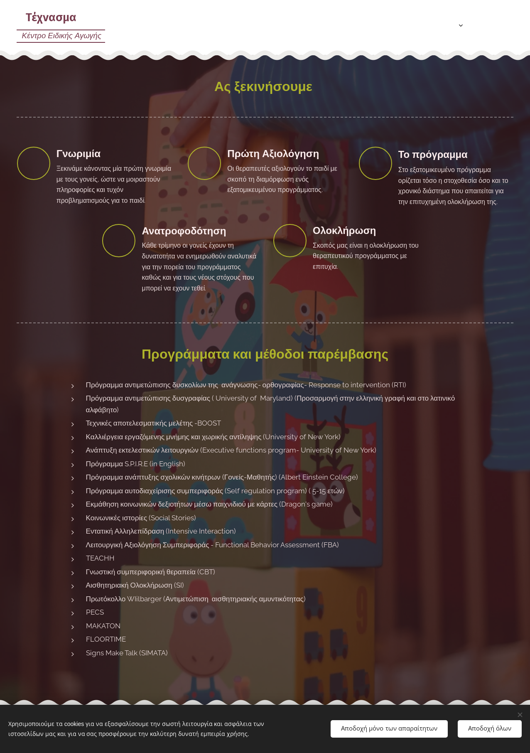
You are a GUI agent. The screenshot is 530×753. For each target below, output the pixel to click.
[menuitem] (418, 25)
